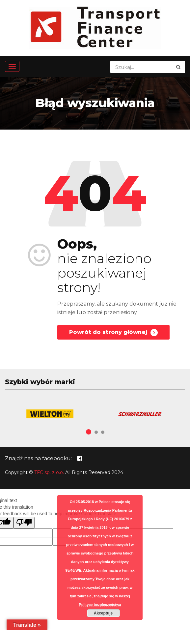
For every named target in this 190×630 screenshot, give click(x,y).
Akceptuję (103, 613)
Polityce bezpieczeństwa (100, 605)
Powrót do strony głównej (113, 332)
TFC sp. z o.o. (49, 472)
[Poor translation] (24, 522)
